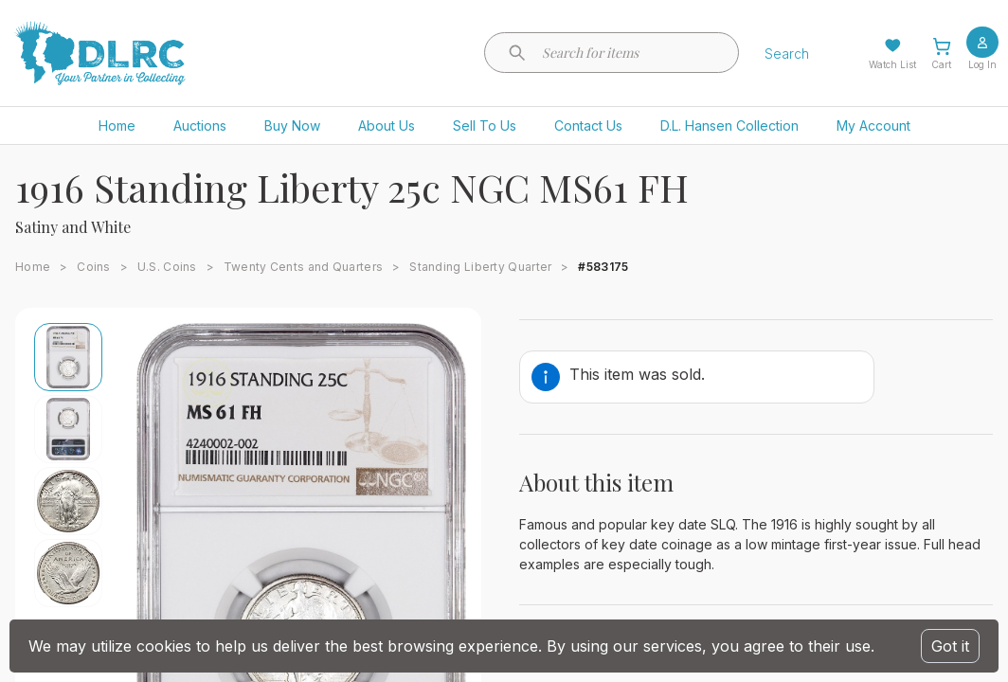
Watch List (892, 64)
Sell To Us (484, 125)
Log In (982, 64)
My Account (873, 125)
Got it (950, 646)
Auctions (199, 125)
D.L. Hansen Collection (729, 125)
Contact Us (588, 125)
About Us (386, 125)
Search (787, 53)
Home (117, 125)
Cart (941, 64)
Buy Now (292, 125)
